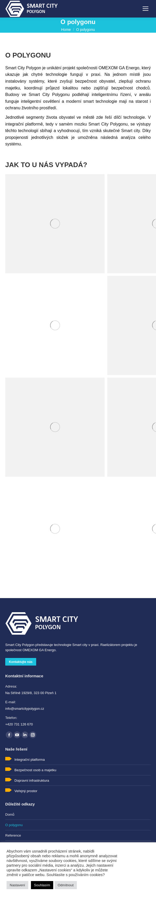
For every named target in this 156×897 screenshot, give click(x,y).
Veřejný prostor (25, 791)
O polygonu (14, 825)
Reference (13, 835)
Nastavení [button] (17, 885)
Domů (9, 814)
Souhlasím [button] (42, 885)
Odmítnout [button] (66, 885)
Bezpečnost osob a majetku (35, 770)
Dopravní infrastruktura (31, 780)
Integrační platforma (29, 760)
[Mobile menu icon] (145, 8)
